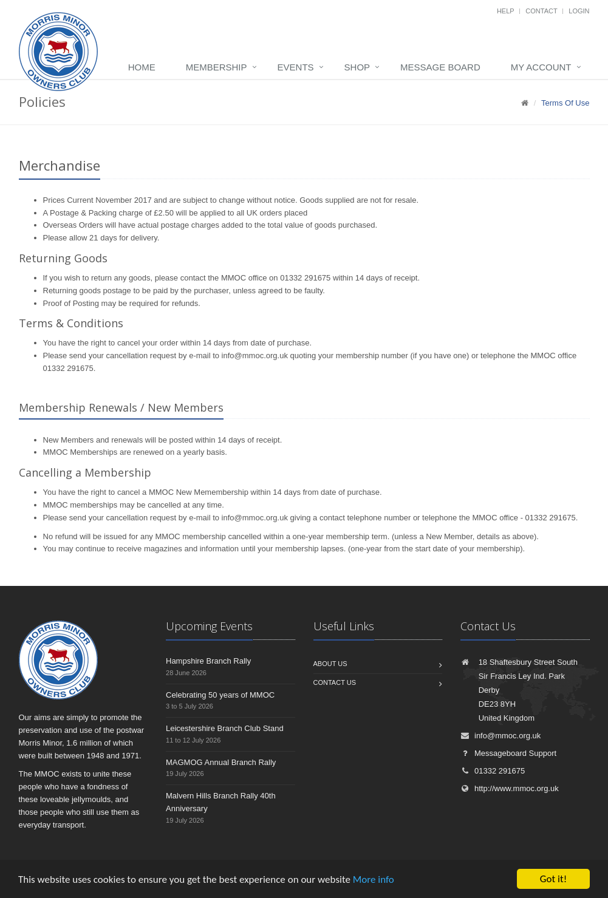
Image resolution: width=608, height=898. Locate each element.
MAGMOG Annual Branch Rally (221, 762)
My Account (541, 67)
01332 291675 (492, 770)
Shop (357, 67)
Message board (440, 67)
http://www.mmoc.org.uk (509, 788)
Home (141, 67)
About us (330, 663)
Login (579, 11)
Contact (541, 11)
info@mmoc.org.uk (255, 355)
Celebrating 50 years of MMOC (220, 694)
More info (373, 880)
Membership (216, 67)
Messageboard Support (508, 753)
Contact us (335, 682)
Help (505, 11)
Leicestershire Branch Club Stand (225, 728)
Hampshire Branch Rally (208, 660)
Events (296, 67)
